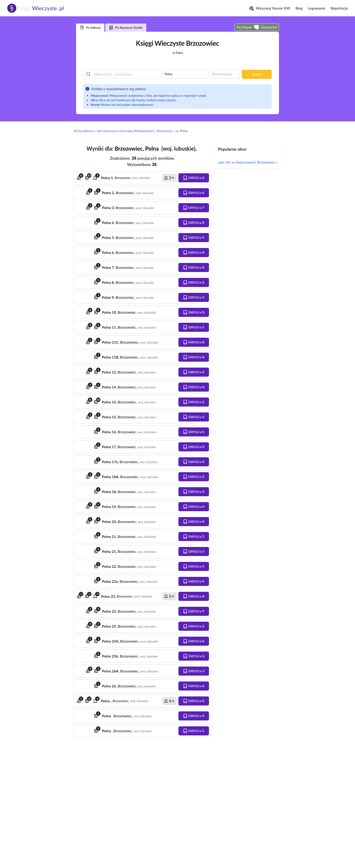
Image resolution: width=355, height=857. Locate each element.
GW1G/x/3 (193, 297)
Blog (298, 8)
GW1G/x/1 (193, 327)
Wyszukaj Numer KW (269, 8)
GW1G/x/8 (193, 222)
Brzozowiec (165, 131)
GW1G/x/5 (193, 417)
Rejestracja (339, 8)
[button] (169, 178)
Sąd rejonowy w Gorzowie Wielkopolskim (125, 131)
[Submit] (89, 74)
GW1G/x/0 (193, 372)
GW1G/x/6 (193, 192)
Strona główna (84, 131)
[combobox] (122, 74)
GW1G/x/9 (193, 237)
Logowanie (316, 8)
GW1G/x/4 (193, 491)
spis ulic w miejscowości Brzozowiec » (248, 162)
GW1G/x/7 (193, 207)
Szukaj (256, 74)
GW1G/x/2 (193, 178)
